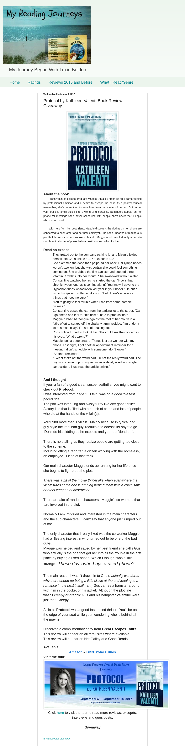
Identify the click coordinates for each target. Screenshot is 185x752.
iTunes (110, 652)
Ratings (34, 82)
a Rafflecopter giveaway (57, 738)
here (60, 713)
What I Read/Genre (116, 82)
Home (15, 82)
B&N (90, 652)
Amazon (75, 652)
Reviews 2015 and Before (70, 82)
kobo (100, 652)
